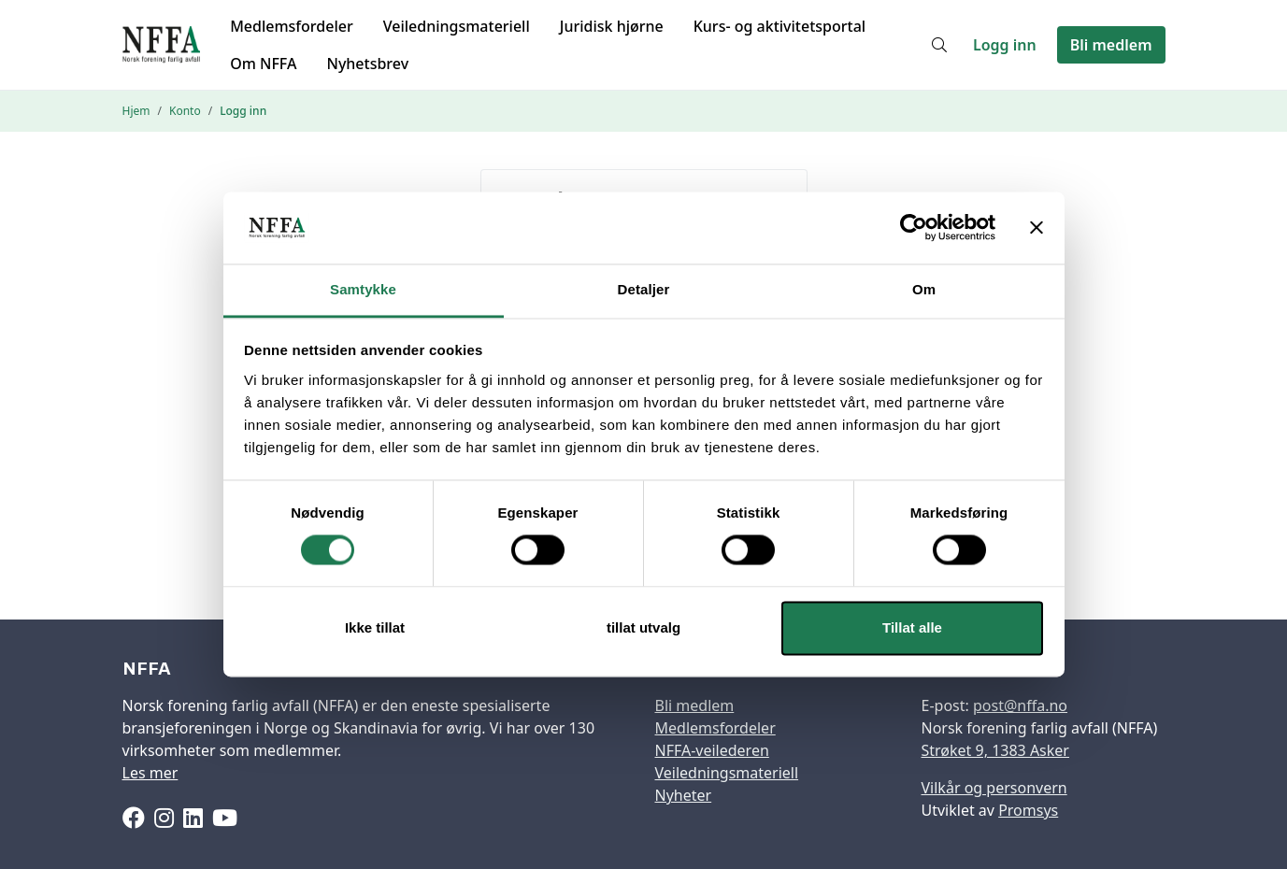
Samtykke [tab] (363, 289)
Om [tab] (924, 289)
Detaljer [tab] (644, 289)
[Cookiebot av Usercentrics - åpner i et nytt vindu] (913, 228)
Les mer (150, 772)
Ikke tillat (375, 627)
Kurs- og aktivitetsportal (779, 26)
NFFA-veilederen (712, 750)
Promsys (1028, 810)
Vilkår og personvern (994, 787)
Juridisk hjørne (612, 26)
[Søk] (939, 45)
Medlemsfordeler (291, 26)
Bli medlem (1111, 45)
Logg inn (1005, 45)
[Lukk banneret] (1036, 228)
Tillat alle (912, 627)
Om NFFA (263, 63)
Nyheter (683, 795)
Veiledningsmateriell (456, 26)
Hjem (136, 111)
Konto (185, 111)
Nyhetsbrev (367, 63)
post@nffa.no (1020, 705)
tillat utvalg (643, 627)
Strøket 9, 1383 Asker (995, 750)
